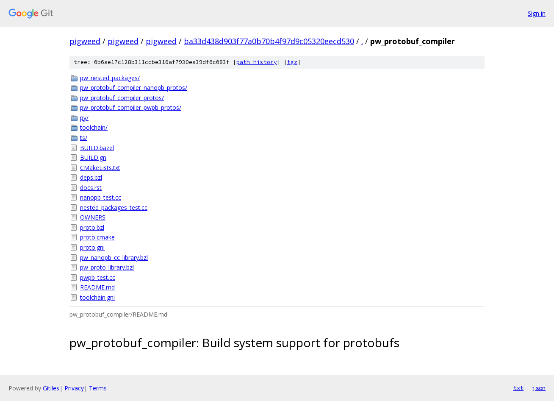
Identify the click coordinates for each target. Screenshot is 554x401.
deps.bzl (91, 177)
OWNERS (92, 217)
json (539, 388)
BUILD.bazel (97, 148)
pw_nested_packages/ (110, 78)
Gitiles (51, 388)
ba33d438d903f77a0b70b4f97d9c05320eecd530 (269, 41)
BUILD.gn (93, 157)
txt (518, 388)
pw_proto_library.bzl (107, 267)
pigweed (84, 41)
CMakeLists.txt (100, 168)
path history (256, 62)
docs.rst (91, 188)
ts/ (83, 138)
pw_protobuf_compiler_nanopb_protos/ (133, 88)
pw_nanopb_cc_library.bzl (114, 257)
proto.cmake (97, 237)
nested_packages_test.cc (113, 207)
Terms (98, 388)
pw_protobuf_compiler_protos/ (122, 98)
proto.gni (92, 247)
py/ (84, 118)
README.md (97, 287)
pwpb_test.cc (97, 277)
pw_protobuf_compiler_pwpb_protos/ (130, 107)
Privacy (74, 388)
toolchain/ (94, 127)
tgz (292, 62)
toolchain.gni (97, 297)
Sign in (537, 13)
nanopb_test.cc (100, 197)
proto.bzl (92, 227)
